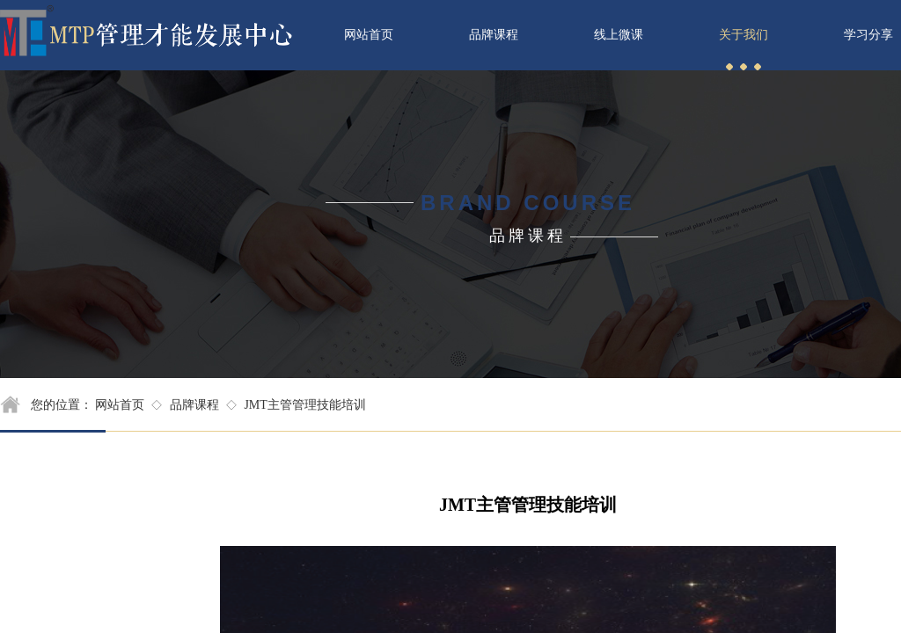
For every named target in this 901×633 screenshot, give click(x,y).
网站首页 (119, 404)
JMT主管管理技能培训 (304, 404)
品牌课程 (194, 404)
